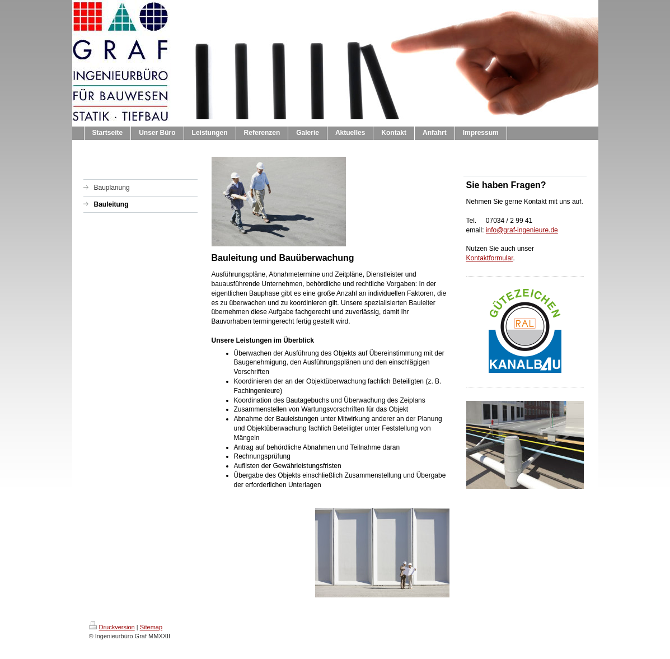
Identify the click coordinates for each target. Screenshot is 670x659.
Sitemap (151, 627)
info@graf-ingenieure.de (522, 230)
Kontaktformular (489, 258)
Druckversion (112, 627)
